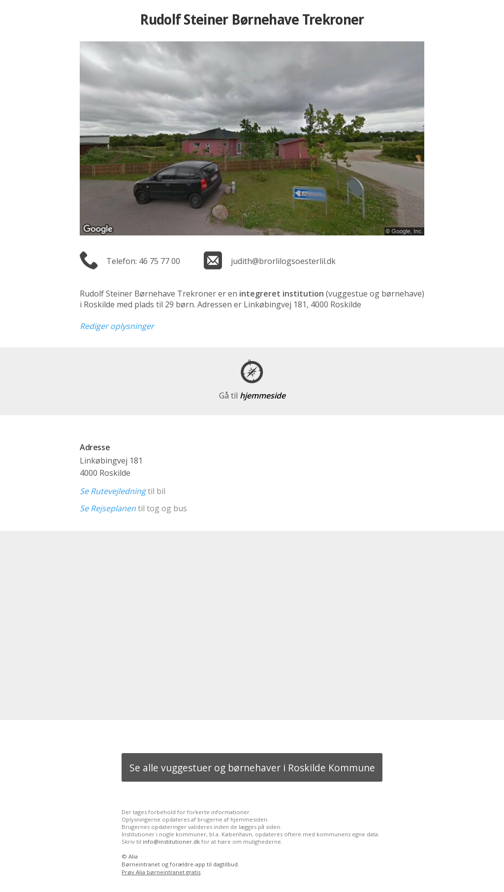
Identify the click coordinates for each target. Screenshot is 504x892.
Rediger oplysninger (117, 326)
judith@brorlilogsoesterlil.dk (283, 261)
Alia (133, 856)
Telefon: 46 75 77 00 (143, 261)
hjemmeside (252, 395)
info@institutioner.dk (171, 841)
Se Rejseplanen (108, 508)
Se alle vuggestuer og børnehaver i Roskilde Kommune (252, 767)
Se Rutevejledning (113, 491)
